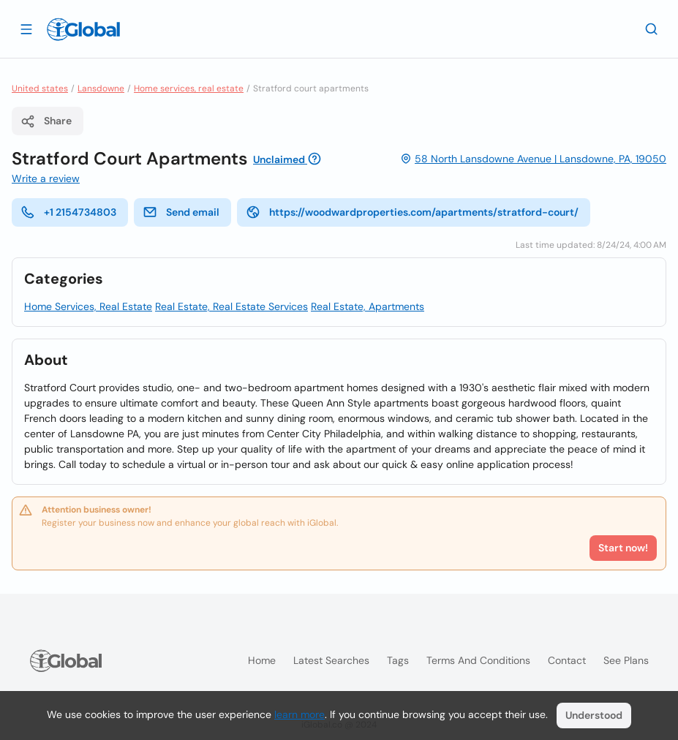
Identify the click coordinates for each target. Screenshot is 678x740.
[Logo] (83, 29)
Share (46, 121)
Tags (398, 660)
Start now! (623, 547)
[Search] (651, 28)
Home (262, 660)
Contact (567, 660)
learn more (299, 714)
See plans (626, 660)
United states (40, 88)
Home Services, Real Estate (88, 306)
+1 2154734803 (68, 212)
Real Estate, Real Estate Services (231, 306)
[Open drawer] (26, 28)
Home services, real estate (189, 88)
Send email (181, 212)
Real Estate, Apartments (367, 306)
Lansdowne (101, 88)
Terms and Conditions (478, 660)
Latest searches (331, 660)
